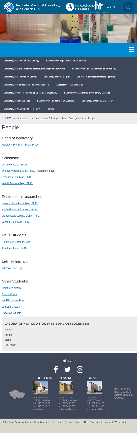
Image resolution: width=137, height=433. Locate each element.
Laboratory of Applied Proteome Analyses (66, 61)
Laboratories (23, 118)
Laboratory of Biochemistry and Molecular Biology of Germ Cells (34, 69)
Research (9, 329)
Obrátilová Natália (12, 288)
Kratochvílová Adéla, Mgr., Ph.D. (20, 203)
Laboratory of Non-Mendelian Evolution (56, 101)
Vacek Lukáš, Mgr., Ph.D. (16, 222)
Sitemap (69, 422)
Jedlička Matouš (11, 306)
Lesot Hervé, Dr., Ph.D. (14, 164)
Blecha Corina (9, 294)
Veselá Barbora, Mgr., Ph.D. (17, 183)
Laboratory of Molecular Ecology (97, 101)
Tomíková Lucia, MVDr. (14, 248)
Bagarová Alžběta (11, 313)
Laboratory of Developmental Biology (21, 61)
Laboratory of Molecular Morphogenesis (96, 77)
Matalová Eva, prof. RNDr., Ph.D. (20, 144)
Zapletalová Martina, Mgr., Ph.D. (20, 209)
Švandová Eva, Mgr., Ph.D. (17, 177)
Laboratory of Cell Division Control (20, 77)
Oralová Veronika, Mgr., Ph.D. (18, 170)
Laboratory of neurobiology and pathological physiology (30, 93)
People (91, 118)
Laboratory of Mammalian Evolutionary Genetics (87, 93)
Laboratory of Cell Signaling (69, 85)
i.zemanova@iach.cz (97, 409)
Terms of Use (81, 422)
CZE (113, 7)
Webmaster (120, 422)
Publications (10, 345)
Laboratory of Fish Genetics (17, 101)
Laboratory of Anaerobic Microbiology (22, 109)
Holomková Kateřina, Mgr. (16, 241)
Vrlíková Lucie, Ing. (12, 268)
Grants (7, 340)
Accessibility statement (101, 422)
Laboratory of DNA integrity (57, 77)
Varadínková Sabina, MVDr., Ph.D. (21, 215)
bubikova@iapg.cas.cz (70, 409)
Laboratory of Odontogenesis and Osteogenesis (26, 85)
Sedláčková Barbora (13, 300)
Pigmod (50, 109)
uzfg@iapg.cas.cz (42, 409)
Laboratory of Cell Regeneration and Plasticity (94, 69)
